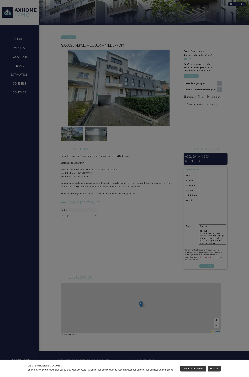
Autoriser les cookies (193, 368)
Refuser (214, 368)
